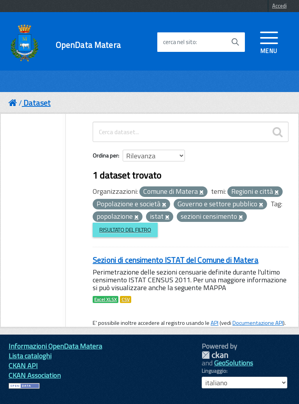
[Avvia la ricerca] (235, 42)
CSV (125, 299)
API (214, 323)
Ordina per (105, 155)
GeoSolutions (233, 363)
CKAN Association (35, 375)
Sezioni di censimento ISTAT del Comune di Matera (176, 260)
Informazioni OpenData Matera (55, 346)
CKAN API (23, 365)
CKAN (215, 355)
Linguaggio (214, 371)
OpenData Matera (88, 45)
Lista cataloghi (30, 356)
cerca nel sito (179, 42)
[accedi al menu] (269, 42)
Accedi (279, 6)
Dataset (37, 103)
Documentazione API (257, 323)
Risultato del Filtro (125, 230)
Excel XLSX (105, 299)
